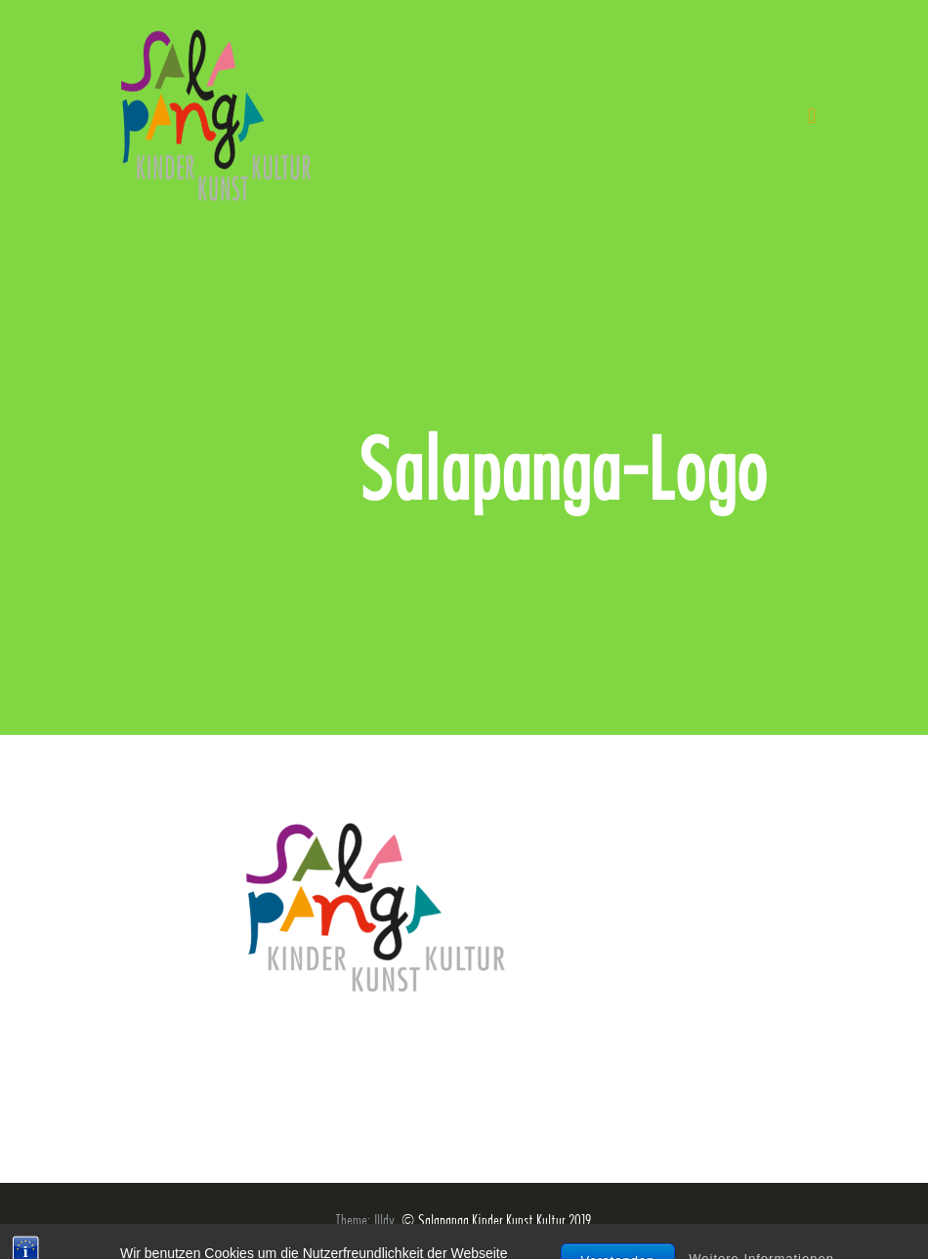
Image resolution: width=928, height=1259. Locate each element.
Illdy (384, 1220)
